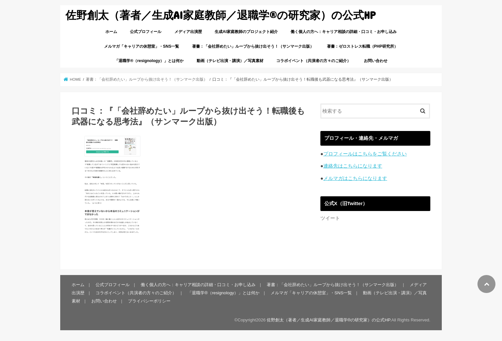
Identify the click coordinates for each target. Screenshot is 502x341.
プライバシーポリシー (149, 301)
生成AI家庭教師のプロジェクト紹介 (246, 31)
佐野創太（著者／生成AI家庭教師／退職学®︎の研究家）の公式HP (220, 14)
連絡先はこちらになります (352, 166)
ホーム (111, 31)
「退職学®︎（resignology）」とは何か (149, 60)
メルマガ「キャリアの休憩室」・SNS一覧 (141, 46)
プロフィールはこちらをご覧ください (365, 153)
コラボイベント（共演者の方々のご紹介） (313, 60)
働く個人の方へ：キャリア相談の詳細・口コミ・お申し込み (344, 31)
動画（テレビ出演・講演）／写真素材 (230, 60)
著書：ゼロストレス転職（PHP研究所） (362, 46)
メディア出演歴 (188, 31)
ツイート (330, 218)
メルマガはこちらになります (355, 178)
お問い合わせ (375, 60)
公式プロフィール (145, 31)
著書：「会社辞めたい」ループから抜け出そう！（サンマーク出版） (253, 46)
